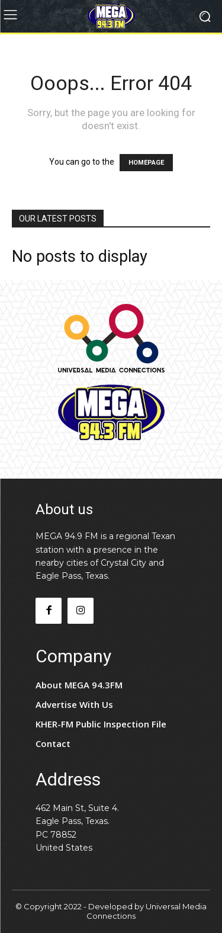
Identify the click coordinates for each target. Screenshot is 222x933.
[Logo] (111, 16)
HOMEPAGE (146, 162)
